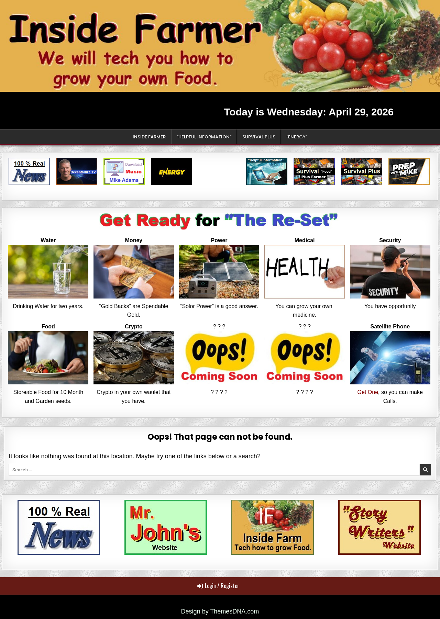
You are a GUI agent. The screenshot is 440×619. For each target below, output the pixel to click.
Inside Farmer (149, 137)
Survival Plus (258, 137)
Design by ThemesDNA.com (220, 611)
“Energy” (296, 137)
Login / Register (218, 586)
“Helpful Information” (204, 137)
